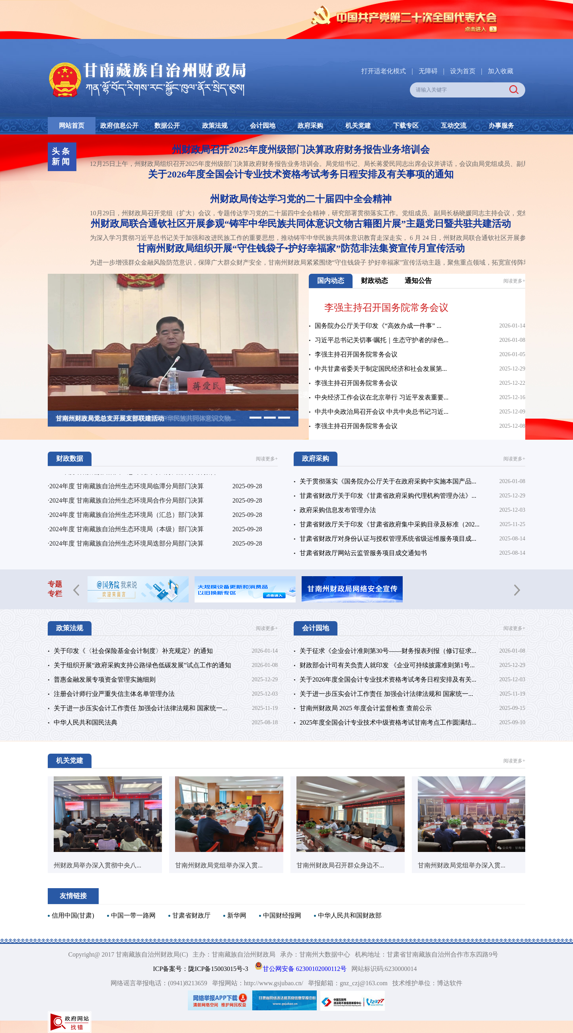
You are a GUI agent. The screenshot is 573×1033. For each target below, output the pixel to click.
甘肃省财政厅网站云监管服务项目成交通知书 (363, 553)
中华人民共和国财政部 (350, 915)
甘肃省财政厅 (191, 915)
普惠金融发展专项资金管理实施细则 (105, 679)
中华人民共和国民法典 (85, 722)
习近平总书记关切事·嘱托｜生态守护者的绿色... (381, 340)
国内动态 (330, 281)
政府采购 (310, 125)
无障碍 (428, 71)
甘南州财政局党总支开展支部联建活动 (110, 418)
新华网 (236, 915)
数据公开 (167, 125)
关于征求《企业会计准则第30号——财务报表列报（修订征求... (388, 650)
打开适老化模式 (383, 71)
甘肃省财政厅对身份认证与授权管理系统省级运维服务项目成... (388, 538)
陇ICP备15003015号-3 (218, 968)
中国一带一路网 (133, 915)
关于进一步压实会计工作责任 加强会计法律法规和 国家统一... (140, 708)
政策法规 (215, 125)
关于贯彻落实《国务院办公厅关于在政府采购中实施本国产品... (388, 481)
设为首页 (463, 71)
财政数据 (69, 458)
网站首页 (71, 125)
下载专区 (406, 125)
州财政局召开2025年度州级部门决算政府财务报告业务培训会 (301, 149)
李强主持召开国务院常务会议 (386, 307)
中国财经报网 (282, 915)
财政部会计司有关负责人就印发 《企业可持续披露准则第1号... (387, 665)
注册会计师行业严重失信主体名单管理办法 (114, 693)
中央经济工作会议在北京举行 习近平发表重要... (381, 397)
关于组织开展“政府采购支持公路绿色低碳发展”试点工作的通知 (142, 665)
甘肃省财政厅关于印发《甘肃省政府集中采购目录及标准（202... (389, 524)
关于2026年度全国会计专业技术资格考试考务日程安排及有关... (388, 679)
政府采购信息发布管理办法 (338, 510)
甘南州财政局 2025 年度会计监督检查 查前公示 (366, 708)
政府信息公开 (119, 125)
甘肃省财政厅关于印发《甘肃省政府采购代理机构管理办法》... (388, 495)
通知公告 (418, 281)
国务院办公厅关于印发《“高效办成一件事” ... (378, 325)
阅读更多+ (514, 281)
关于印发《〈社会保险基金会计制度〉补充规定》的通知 (133, 650)
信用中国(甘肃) (73, 915)
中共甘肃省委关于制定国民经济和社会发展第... (381, 368)
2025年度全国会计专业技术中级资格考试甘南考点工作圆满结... (388, 722)
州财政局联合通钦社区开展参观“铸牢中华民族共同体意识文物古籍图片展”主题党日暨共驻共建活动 (301, 223)
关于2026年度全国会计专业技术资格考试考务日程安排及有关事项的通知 (301, 174)
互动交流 (453, 125)
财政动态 (374, 281)
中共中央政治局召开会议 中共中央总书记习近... (381, 411)
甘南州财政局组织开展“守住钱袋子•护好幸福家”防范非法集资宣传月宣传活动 (301, 248)
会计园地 (262, 125)
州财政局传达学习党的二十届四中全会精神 (301, 199)
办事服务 (501, 125)
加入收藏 (500, 71)
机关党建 (358, 125)
